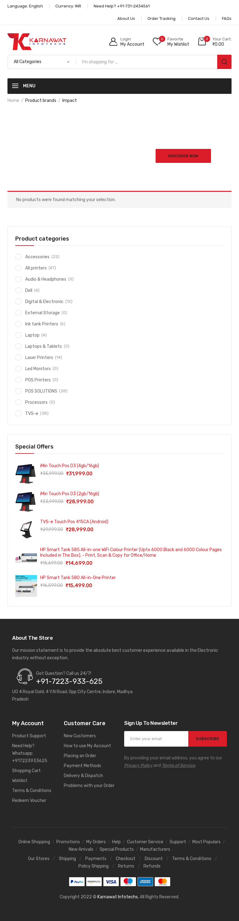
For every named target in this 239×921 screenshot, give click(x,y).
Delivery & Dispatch (83, 775)
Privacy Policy (138, 765)
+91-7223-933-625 (69, 681)
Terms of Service (178, 765)
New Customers (80, 736)
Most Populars (206, 842)
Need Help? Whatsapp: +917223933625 (29, 753)
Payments (95, 858)
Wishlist (19, 780)
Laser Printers (39, 357)
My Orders (96, 842)
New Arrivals (81, 849)
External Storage (42, 312)
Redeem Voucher (29, 800)
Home (13, 100)
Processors (36, 402)
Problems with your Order (89, 785)
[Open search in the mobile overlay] (119, 62)
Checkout (125, 858)
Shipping (67, 858)
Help (116, 842)
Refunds (152, 866)
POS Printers (38, 380)
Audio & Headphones (45, 279)
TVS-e (31, 413)
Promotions (68, 842)
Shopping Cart (26, 770)
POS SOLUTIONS (41, 391)
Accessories (37, 257)
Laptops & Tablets (43, 346)
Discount (154, 858)
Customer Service (145, 842)
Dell (28, 290)
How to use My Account (87, 745)
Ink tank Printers (41, 324)
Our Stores (38, 858)
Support (178, 842)
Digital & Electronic (44, 301)
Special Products (117, 849)
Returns (126, 866)
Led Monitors (38, 368)
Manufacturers (155, 849)
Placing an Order (80, 755)
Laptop (32, 335)
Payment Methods (82, 765)
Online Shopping (34, 842)
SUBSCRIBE (207, 738)
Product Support (29, 736)
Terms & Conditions (31, 790)
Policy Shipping (93, 866)
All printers (36, 268)
